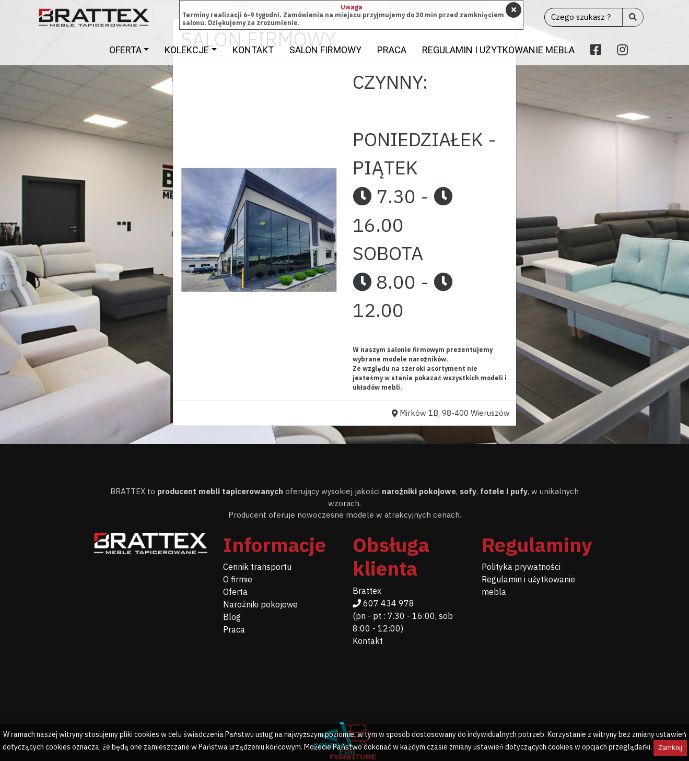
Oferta (125, 49)
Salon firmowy (325, 49)
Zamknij (670, 747)
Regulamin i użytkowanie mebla (498, 49)
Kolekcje (187, 49)
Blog (232, 617)
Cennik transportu (257, 566)
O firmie (237, 579)
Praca (391, 49)
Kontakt (253, 49)
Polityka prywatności (521, 566)
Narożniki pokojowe (260, 604)
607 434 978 (383, 603)
